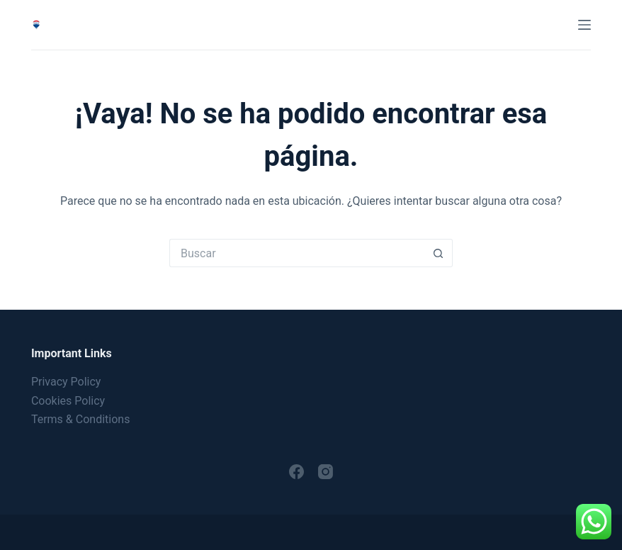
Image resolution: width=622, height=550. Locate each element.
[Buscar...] (296, 253)
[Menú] (584, 24)
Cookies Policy (68, 401)
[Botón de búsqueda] (438, 253)
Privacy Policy (66, 381)
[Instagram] (325, 471)
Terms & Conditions (80, 419)
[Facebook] (296, 471)
